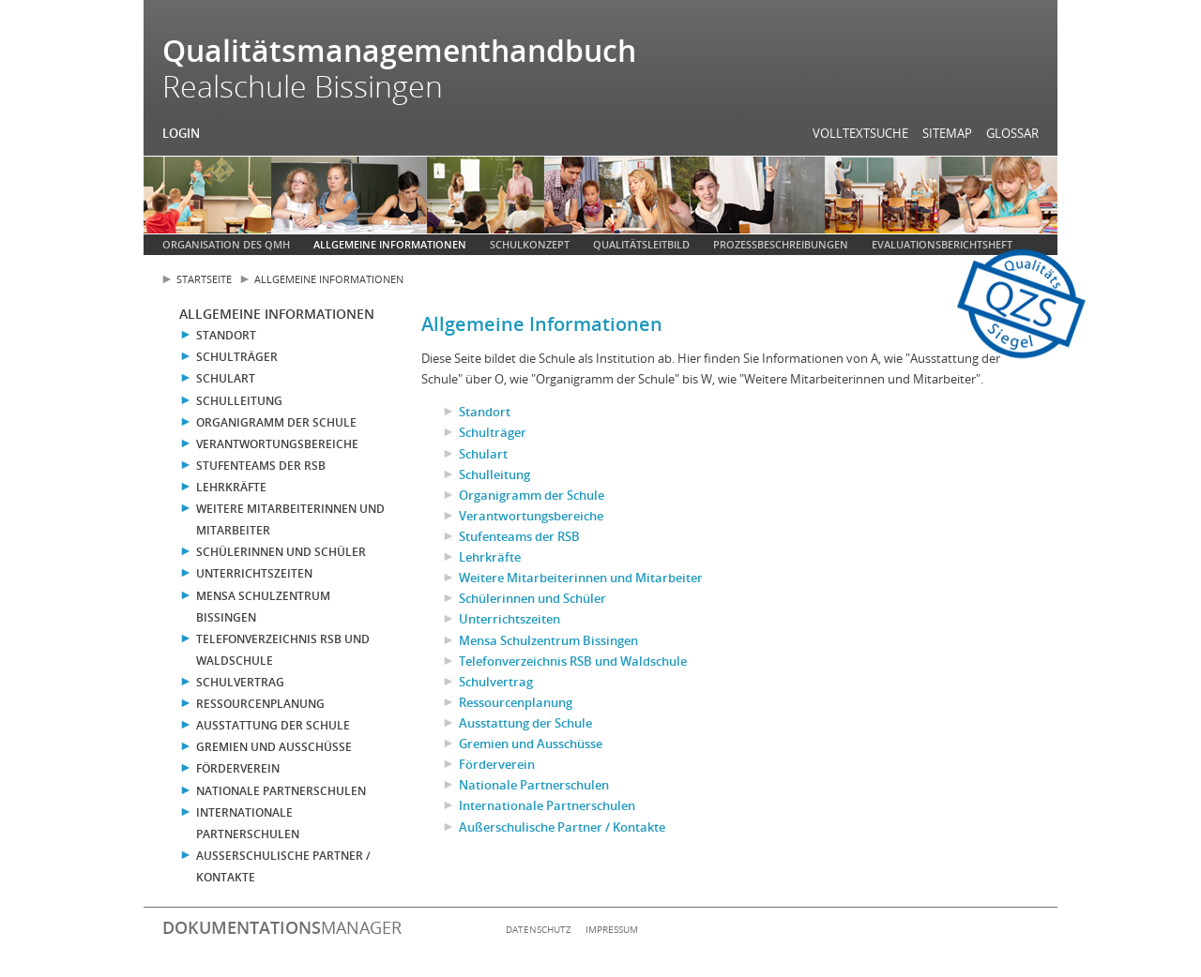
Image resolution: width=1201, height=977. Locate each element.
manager (282, 927)
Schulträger (237, 357)
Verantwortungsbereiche (277, 444)
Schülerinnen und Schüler (281, 552)
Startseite (204, 279)
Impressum (611, 929)
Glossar (1012, 133)
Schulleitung (239, 401)
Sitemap (947, 133)
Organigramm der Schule (276, 422)
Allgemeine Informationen (389, 244)
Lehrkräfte (231, 487)
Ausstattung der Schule (273, 725)
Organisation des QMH (226, 244)
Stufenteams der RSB (261, 465)
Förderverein (238, 768)
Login (181, 133)
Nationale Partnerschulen (281, 791)
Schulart (225, 378)
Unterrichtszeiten (254, 573)
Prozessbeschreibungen (780, 244)
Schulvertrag (240, 682)
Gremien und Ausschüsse (274, 747)
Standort (226, 335)
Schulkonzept (530, 244)
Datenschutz (538, 929)
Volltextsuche (860, 133)
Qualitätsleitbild (641, 244)
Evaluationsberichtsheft (942, 244)
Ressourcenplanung (260, 704)
